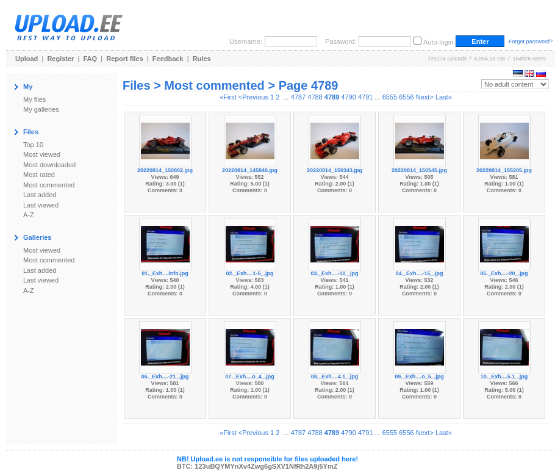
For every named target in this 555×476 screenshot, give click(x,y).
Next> (425, 97)
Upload (26, 58)
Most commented (48, 185)
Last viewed (41, 205)
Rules (202, 58)
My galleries (41, 109)
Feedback (168, 58)
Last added (39, 194)
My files (34, 99)
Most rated (39, 174)
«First (228, 97)
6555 (389, 97)
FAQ (91, 58)
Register (60, 58)
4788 (314, 97)
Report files (124, 58)
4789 (331, 97)
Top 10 (33, 144)
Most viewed (41, 154)
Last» (443, 97)
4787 (298, 97)
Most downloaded (49, 164)
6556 (406, 97)
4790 (348, 97)
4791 (365, 97)
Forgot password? (531, 41)
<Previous (253, 97)
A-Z (28, 214)
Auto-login (438, 42)
